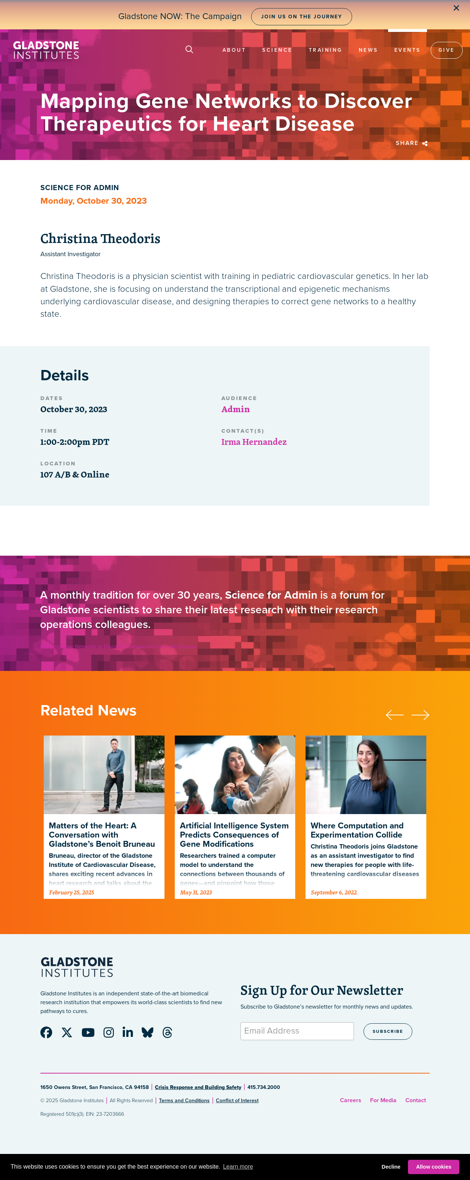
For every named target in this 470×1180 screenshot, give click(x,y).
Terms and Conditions (184, 1100)
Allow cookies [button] (433, 1167)
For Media (383, 1100)
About (234, 50)
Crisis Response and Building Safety (198, 1087)
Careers (350, 1100)
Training (326, 50)
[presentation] (398, 714)
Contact (415, 1100)
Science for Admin (79, 188)
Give (446, 50)
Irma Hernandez (254, 441)
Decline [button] (391, 1167)
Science (277, 50)
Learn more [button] (238, 1166)
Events (407, 50)
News (368, 50)
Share (413, 143)
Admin (235, 409)
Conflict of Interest (237, 1100)
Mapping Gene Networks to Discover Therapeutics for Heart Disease (118, 646)
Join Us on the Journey (301, 17)
